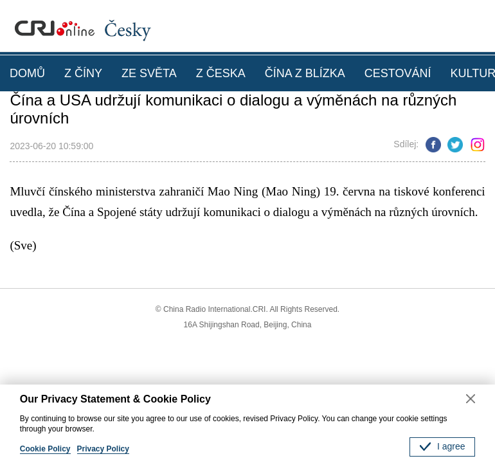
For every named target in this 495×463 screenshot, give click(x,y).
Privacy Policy (103, 448)
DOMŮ (27, 73)
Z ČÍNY (83, 73)
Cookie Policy (45, 448)
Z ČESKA (221, 73)
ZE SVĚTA (149, 73)
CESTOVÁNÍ (397, 73)
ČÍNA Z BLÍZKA (305, 73)
